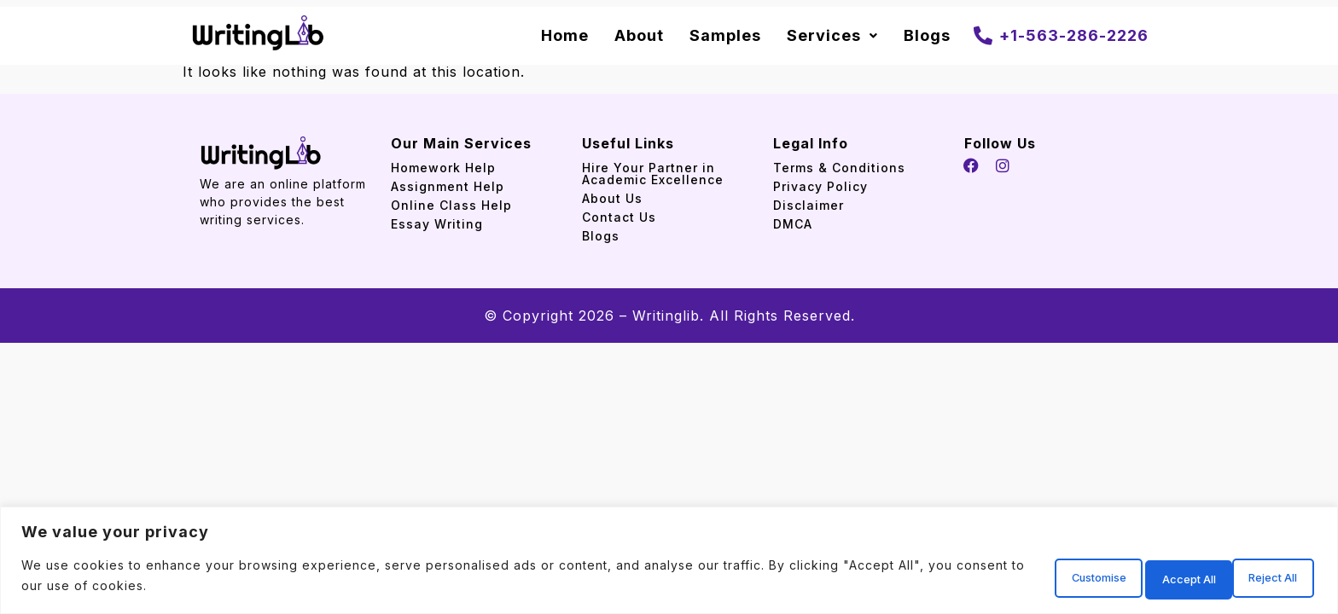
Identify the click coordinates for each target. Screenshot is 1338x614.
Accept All (1259, 578)
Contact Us (619, 217)
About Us (612, 198)
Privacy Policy (820, 186)
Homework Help (443, 167)
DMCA (792, 224)
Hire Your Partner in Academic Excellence (655, 173)
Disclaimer (808, 205)
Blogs (927, 35)
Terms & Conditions (839, 167)
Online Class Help (451, 205)
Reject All (1141, 578)
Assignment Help (447, 186)
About (639, 35)
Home (565, 35)
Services (832, 35)
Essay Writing (437, 224)
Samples (725, 35)
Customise (1020, 578)
